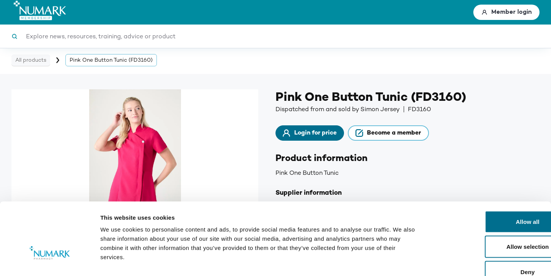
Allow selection (487, 200)
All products (30, 60)
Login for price (314, 134)
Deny (487, 225)
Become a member (403, 134)
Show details (401, 261)
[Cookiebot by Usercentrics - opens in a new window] (49, 261)
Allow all (487, 175)
